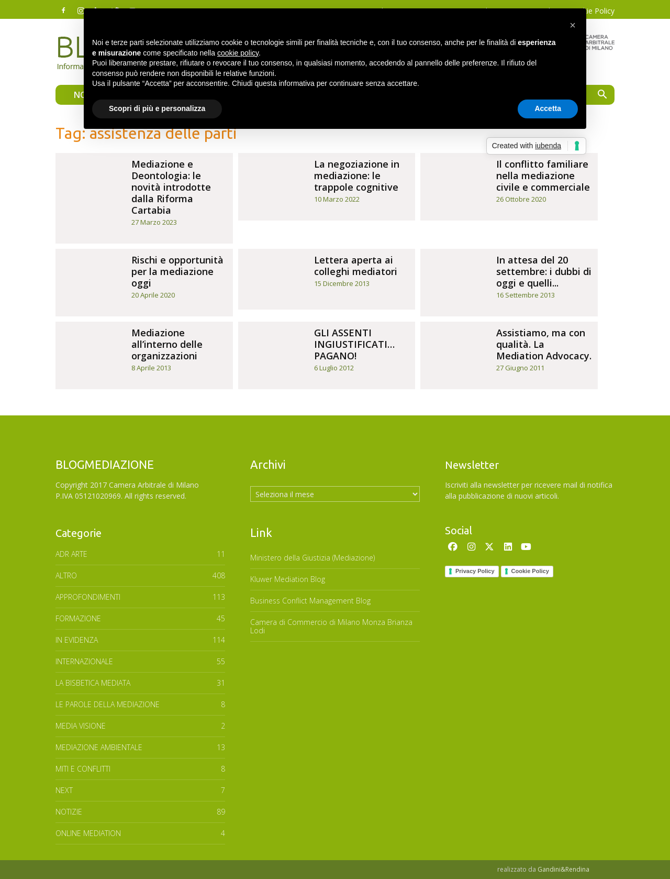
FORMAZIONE (78, 618)
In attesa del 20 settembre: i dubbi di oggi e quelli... (543, 271)
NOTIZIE (68, 812)
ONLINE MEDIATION (88, 833)
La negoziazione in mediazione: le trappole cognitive (356, 175)
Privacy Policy (475, 571)
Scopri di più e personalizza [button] (157, 108)
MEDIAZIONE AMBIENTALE (98, 747)
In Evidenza (76, 640)
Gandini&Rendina (563, 869)
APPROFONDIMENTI (87, 597)
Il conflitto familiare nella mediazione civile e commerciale (543, 175)
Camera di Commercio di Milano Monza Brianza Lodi (331, 626)
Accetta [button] (547, 108)
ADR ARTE (71, 554)
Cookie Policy (530, 571)
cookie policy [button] (238, 53)
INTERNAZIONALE (84, 661)
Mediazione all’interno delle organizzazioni (167, 344)
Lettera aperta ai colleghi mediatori (355, 266)
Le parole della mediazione (107, 704)
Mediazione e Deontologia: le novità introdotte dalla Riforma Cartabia (171, 187)
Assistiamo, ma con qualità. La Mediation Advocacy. (543, 344)
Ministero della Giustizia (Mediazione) (312, 558)
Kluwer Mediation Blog (287, 579)
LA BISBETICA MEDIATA (92, 683)
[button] (602, 96)
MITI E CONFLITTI (82, 769)
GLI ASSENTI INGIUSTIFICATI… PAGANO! (354, 344)
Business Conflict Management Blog (310, 601)
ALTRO (66, 575)
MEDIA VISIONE (80, 726)
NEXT (64, 790)
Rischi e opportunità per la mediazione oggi (177, 271)
